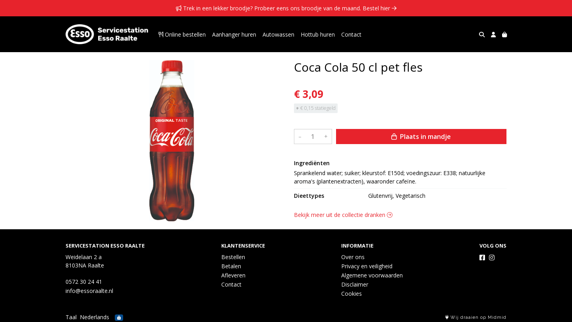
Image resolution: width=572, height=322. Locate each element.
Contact (351, 34)
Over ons (353, 257)
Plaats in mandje (421, 136)
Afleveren (233, 275)
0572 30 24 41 (84, 281)
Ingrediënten (312, 163)
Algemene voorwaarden (372, 275)
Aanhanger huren (234, 34)
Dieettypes (309, 195)
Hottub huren (318, 34)
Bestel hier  (379, 8)
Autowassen (278, 34)
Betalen (231, 266)
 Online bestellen (182, 34)
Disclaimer (354, 284)
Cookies (351, 293)
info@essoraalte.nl (89, 291)
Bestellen (233, 257)
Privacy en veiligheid (366, 266)
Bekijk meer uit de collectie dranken (343, 215)
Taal (71, 317)
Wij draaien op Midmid (475, 317)
